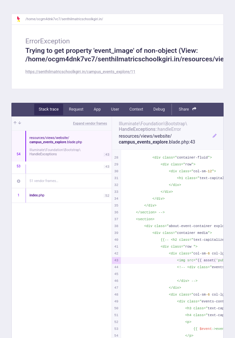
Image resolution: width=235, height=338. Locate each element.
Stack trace (49, 109)
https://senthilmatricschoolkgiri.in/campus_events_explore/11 (80, 71)
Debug (159, 109)
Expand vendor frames (90, 123)
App (97, 109)
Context (136, 109)
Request (76, 109)
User (115, 109)
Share (187, 109)
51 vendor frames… (44, 181)
